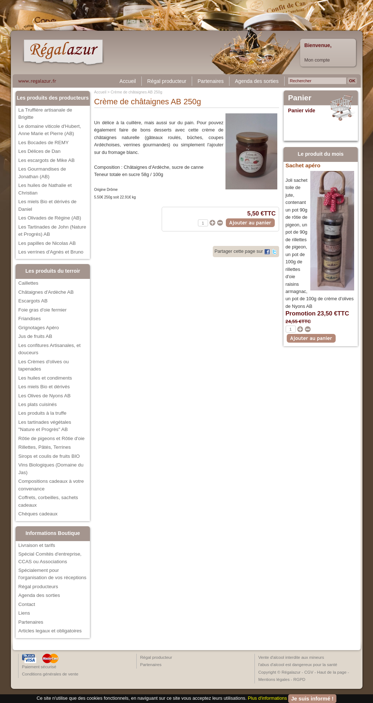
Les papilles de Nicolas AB (47, 243)
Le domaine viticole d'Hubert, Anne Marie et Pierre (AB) (49, 130)
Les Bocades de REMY (43, 142)
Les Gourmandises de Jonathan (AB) (42, 172)
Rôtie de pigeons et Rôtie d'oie (51, 438)
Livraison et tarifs (36, 545)
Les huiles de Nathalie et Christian (45, 189)
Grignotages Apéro (38, 327)
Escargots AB (33, 301)
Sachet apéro (303, 165)
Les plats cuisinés (37, 404)
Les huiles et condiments (45, 378)
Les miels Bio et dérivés (44, 386)
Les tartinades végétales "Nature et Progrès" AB (44, 425)
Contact (26, 604)
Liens (24, 613)
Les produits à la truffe (42, 413)
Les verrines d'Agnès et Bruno (51, 252)
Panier (300, 97)
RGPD (299, 679)
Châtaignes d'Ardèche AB (46, 292)
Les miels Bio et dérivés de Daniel (47, 205)
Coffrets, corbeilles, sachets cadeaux (48, 501)
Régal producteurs (38, 586)
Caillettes (28, 283)
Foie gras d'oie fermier (42, 310)
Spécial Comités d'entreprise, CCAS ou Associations (50, 557)
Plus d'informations (267, 698)
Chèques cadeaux (38, 513)
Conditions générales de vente (50, 674)
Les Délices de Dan (39, 151)
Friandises (29, 318)
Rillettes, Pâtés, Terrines (44, 447)
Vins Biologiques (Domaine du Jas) (51, 468)
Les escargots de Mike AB (46, 160)
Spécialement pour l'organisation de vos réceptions (52, 574)
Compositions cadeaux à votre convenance (51, 484)
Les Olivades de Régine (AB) (49, 218)
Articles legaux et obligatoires (50, 630)
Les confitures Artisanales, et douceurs (49, 349)
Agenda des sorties (257, 81)
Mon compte (317, 60)
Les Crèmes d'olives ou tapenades (43, 365)
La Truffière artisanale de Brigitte (45, 113)
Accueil (128, 81)
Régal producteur (166, 81)
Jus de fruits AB (35, 336)
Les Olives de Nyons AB (44, 395)
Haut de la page (332, 672)
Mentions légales (274, 679)
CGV (308, 672)
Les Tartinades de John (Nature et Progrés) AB (52, 230)
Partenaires (211, 81)
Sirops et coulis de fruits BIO (49, 456)
